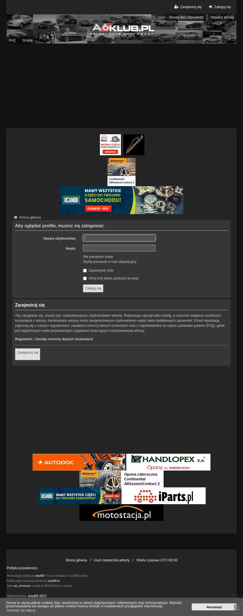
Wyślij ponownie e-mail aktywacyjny (109, 262)
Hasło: (71, 249)
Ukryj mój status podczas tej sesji (110, 278)
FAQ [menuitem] (12, 40)
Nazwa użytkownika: (59, 238)
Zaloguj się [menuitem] (219, 7)
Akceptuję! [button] (214, 607)
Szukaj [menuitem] (27, 40)
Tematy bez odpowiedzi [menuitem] (186, 17)
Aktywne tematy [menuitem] (222, 17)
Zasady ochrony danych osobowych (64, 339)
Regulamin (23, 339)
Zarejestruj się (27, 353)
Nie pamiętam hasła (98, 257)
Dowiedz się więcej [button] (21, 610)
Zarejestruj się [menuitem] (187, 7)
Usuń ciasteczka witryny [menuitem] (112, 560)
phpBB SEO (37, 596)
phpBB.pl (54, 580)
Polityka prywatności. (22, 568)
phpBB (39, 575)
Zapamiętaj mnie (98, 270)
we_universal (22, 585)
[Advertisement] (121, 86)
